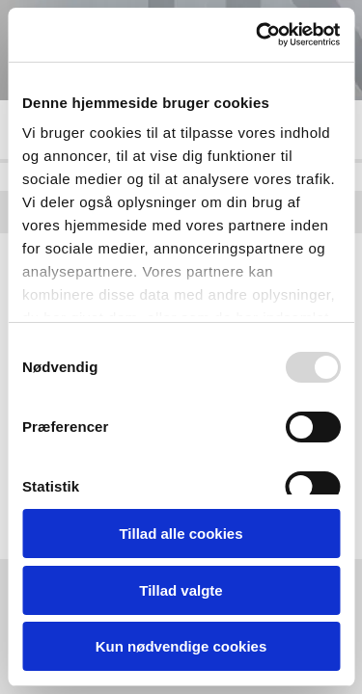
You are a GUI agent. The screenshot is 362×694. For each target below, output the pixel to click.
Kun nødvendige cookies (181, 646)
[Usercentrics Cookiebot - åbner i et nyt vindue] (258, 34)
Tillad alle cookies (180, 533)
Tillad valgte (180, 590)
